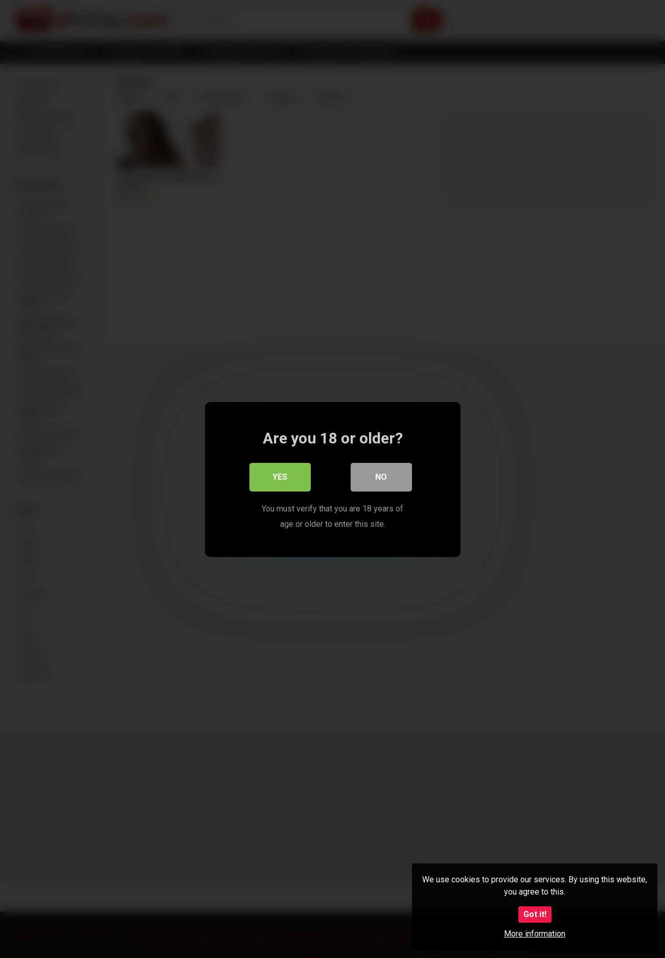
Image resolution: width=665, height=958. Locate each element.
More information (534, 934)
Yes (279, 476)
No (381, 476)
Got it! (534, 914)
